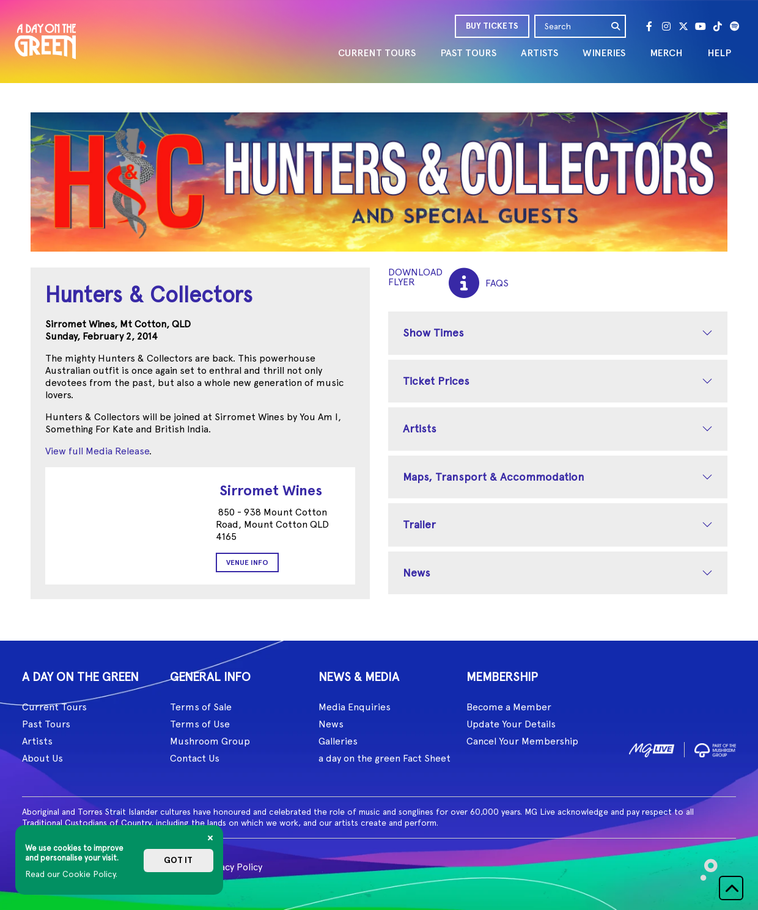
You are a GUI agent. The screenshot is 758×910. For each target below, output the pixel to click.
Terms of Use (200, 724)
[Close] (210, 838)
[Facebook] (649, 26)
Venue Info (247, 562)
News (416, 572)
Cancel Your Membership (522, 741)
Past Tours (46, 724)
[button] (731, 888)
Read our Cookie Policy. (71, 874)
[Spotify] (734, 26)
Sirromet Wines (271, 490)
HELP (719, 53)
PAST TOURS (468, 53)
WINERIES (604, 53)
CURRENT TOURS (377, 53)
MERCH (666, 53)
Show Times (433, 332)
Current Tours (54, 707)
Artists (419, 428)
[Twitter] (683, 26)
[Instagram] (666, 26)
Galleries (338, 741)
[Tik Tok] (717, 26)
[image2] (715, 748)
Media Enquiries (354, 707)
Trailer (419, 524)
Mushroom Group (210, 741)
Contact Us (194, 758)
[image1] (651, 748)
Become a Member (508, 707)
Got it (178, 860)
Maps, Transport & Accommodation (493, 476)
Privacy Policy (232, 867)
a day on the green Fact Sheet (384, 758)
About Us (42, 758)
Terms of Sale (201, 707)
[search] (616, 26)
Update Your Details (511, 724)
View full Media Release (97, 451)
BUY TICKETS (492, 26)
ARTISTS (539, 53)
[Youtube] (700, 26)
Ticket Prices (436, 380)
